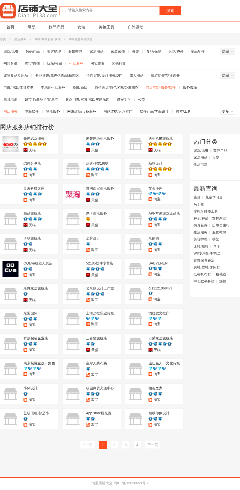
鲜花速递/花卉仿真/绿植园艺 (57, 75)
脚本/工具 (183, 111)
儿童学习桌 (214, 197)
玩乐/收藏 (54, 63)
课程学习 (124, 99)
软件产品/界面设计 (154, 111)
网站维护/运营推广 (118, 111)
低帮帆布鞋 (202, 274)
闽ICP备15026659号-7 (131, 483)
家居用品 (97, 51)
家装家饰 (118, 51)
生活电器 (201, 164)
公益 (141, 99)
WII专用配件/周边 (207, 253)
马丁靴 (199, 204)
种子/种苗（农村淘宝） (212, 218)
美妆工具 (106, 27)
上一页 (87, 445)
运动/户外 (176, 51)
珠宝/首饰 (32, 63)
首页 (10, 27)
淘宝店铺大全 (102, 483)
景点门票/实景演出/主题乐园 (88, 99)
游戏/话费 (201, 150)
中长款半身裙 (204, 281)
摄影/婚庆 (80, 87)
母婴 (32, 27)
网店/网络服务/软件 (47, 39)
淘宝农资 (97, 63)
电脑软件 (32, 111)
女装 (82, 27)
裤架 (215, 239)
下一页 (153, 445)
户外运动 (136, 27)
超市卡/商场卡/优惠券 (41, 99)
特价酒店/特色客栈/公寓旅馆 (117, 87)
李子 (216, 246)
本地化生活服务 (53, 87)
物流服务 (53, 111)
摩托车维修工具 (206, 211)
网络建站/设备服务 (81, 111)
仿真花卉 (201, 225)
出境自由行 (221, 225)
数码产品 (56, 27)
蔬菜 (197, 197)
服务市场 (190, 87)
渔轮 (222, 281)
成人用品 (137, 75)
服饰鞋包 (75, 51)
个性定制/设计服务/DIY (104, 75)
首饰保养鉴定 (204, 260)
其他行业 (119, 63)
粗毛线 (221, 274)
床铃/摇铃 (201, 246)
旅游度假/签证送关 (165, 75)
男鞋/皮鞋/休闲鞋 (207, 267)
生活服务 (20, 39)
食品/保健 (153, 51)
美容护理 (54, 51)
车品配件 (198, 51)
